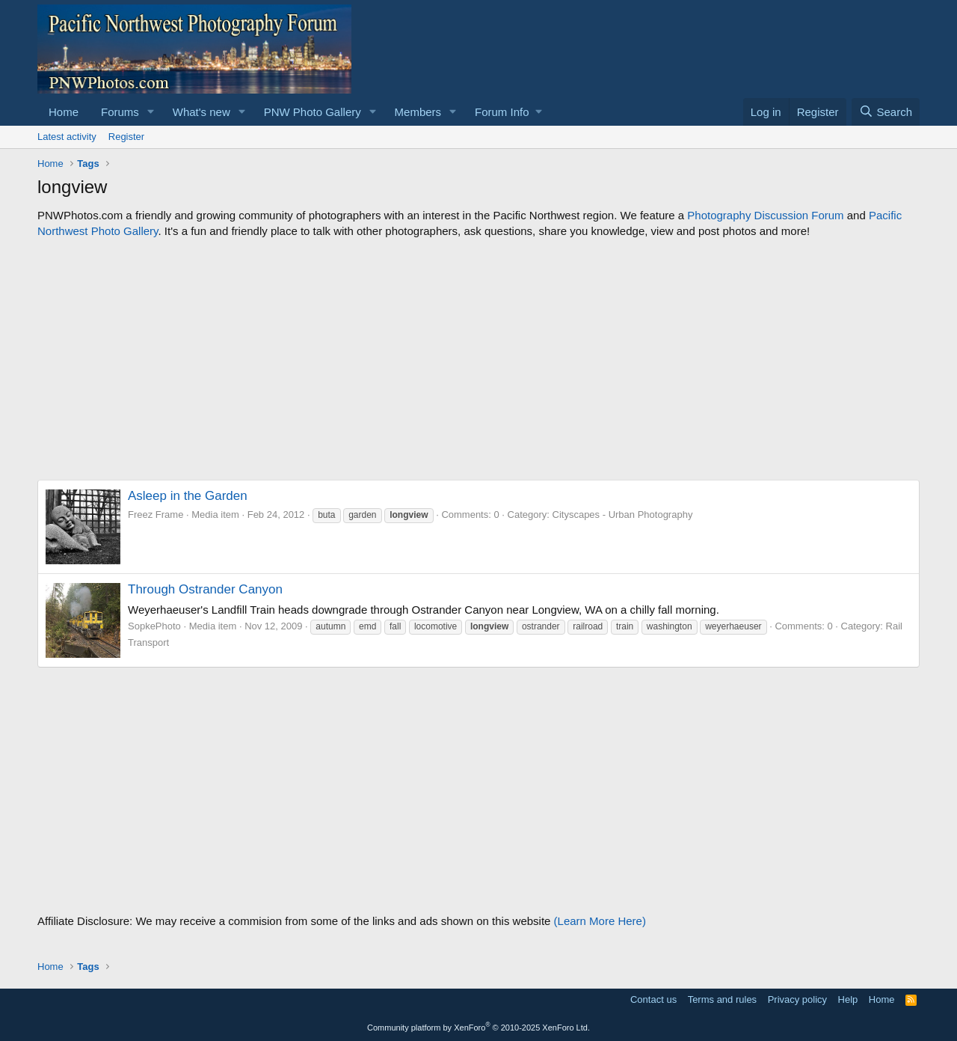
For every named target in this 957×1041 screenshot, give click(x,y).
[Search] (886, 112)
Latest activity (66, 136)
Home (64, 112)
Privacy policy (797, 999)
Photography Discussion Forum (765, 215)
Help (848, 999)
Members (418, 112)
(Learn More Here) (600, 921)
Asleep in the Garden (187, 496)
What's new (201, 112)
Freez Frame (155, 514)
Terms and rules (722, 999)
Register (126, 136)
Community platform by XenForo (478, 1027)
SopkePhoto (154, 626)
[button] (151, 112)
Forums (120, 112)
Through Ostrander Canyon (205, 589)
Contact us (653, 999)
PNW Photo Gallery (312, 112)
